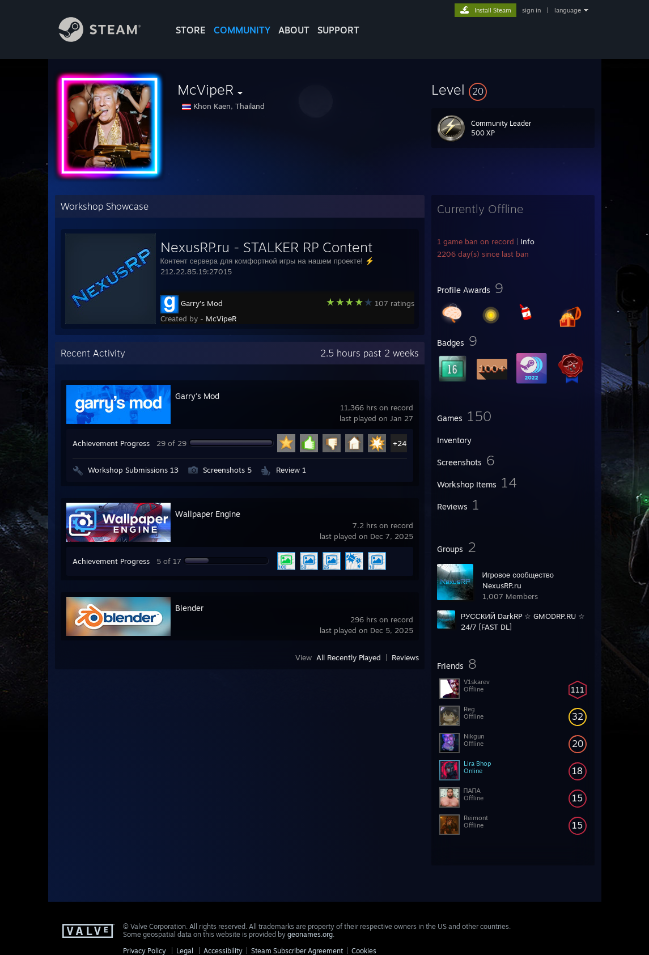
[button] (513, 89)
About (293, 30)
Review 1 (291, 469)
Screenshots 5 (227, 469)
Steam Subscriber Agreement (297, 950)
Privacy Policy (144, 950)
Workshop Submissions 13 (133, 469)
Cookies (363, 950)
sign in (531, 10)
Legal (184, 950)
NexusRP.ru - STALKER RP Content (266, 247)
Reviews (405, 657)
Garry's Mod (202, 303)
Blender (189, 608)
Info (527, 241)
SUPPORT (338, 30)
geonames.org (310, 934)
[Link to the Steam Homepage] (108, 39)
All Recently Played (348, 657)
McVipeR (221, 318)
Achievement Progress (111, 443)
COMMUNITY (242, 30)
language (567, 10)
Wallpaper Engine (207, 514)
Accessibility (223, 950)
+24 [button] (399, 443)
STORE (191, 30)
